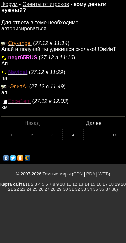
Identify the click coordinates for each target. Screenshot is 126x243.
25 (35, 189)
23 (22, 189)
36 (101, 189)
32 (77, 189)
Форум (9, 4)
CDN (78, 174)
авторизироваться (23, 28)
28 (53, 189)
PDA (90, 174)
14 (86, 184)
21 (10, 189)
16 (98, 184)
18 (111, 184)
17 (114, 135)
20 (123, 184)
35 (95, 189)
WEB (103, 174)
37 (108, 189)
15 (92, 184)
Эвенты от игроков (46, 4)
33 (83, 189)
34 (89, 189)
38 (114, 189)
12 (74, 184)
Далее (94, 123)
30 (65, 189)
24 (29, 189)
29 (59, 189)
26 (41, 189)
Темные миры (57, 174)
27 (47, 189)
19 (117, 184)
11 (68, 184)
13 (80, 184)
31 (71, 189)
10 (62, 184)
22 (16, 189)
